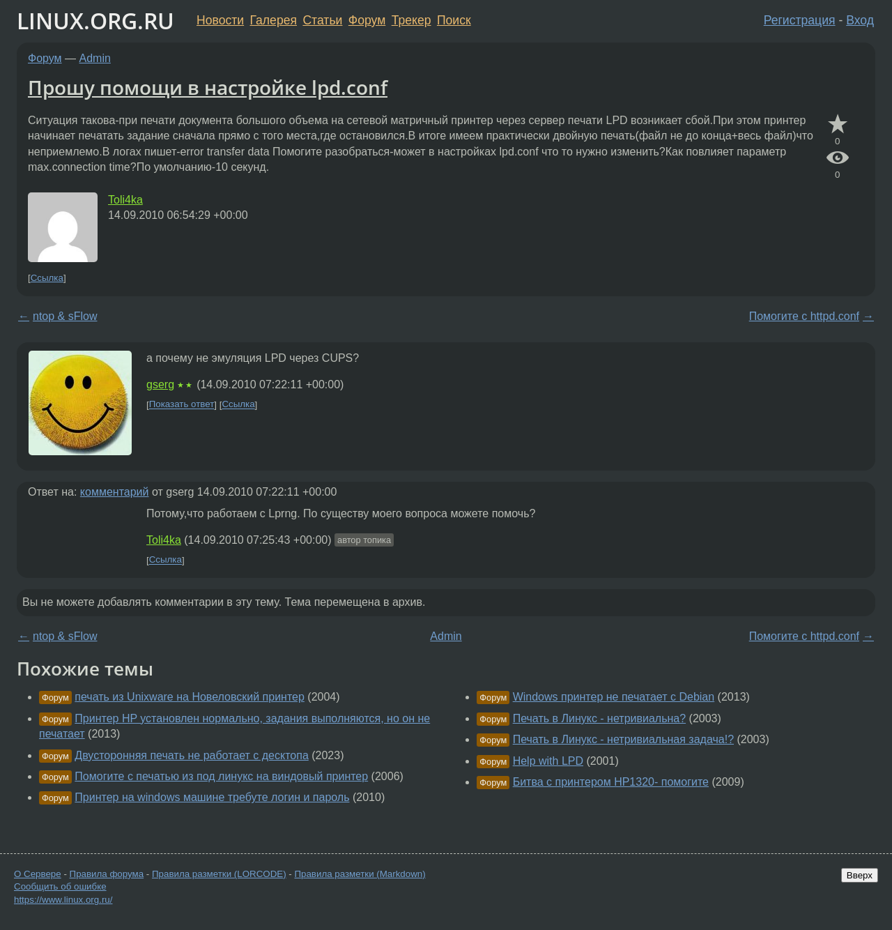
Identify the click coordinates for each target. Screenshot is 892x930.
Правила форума (107, 874)
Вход (860, 20)
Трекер (411, 20)
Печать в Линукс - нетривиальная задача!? (623, 739)
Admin (95, 58)
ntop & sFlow (65, 316)
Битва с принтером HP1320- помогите (611, 782)
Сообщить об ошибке (60, 886)
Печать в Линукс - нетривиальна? (599, 718)
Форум (366, 20)
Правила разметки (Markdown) (359, 874)
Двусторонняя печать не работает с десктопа (191, 755)
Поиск (454, 20)
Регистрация (800, 20)
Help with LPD (548, 761)
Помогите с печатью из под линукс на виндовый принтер (221, 776)
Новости (220, 20)
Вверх (859, 875)
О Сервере (37, 874)
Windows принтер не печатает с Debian (614, 697)
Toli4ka (125, 200)
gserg (160, 384)
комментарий (114, 492)
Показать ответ (182, 404)
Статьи (322, 20)
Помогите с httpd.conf (804, 316)
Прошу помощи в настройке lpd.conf (207, 87)
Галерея (273, 20)
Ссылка (47, 278)
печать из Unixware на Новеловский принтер (190, 697)
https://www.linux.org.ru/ (63, 899)
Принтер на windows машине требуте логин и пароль (212, 797)
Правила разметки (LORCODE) (219, 874)
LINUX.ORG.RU (95, 21)
